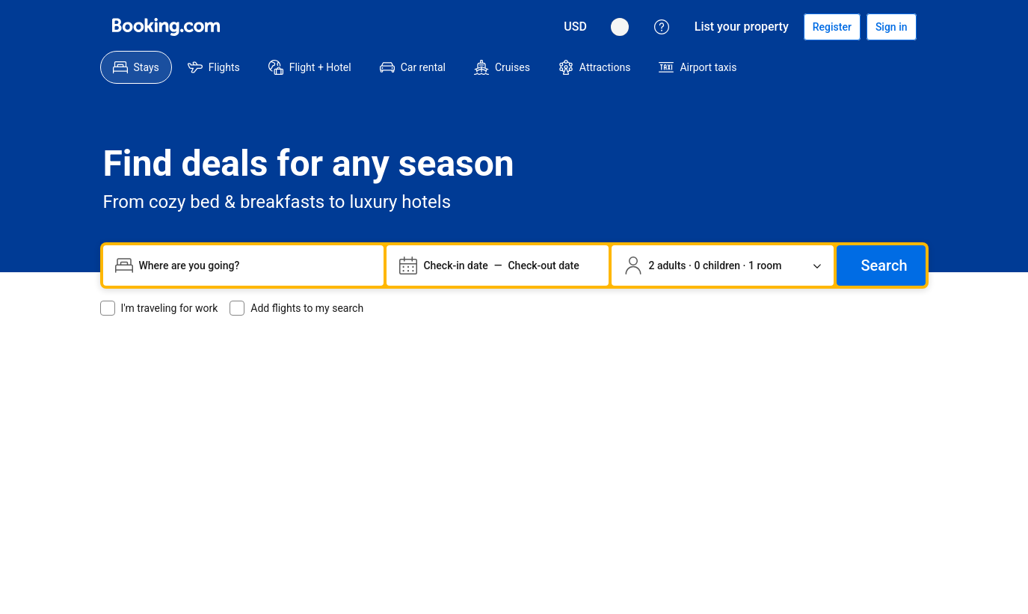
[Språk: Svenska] (118, 508)
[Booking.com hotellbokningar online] (166, 27)
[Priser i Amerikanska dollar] (165, 508)
